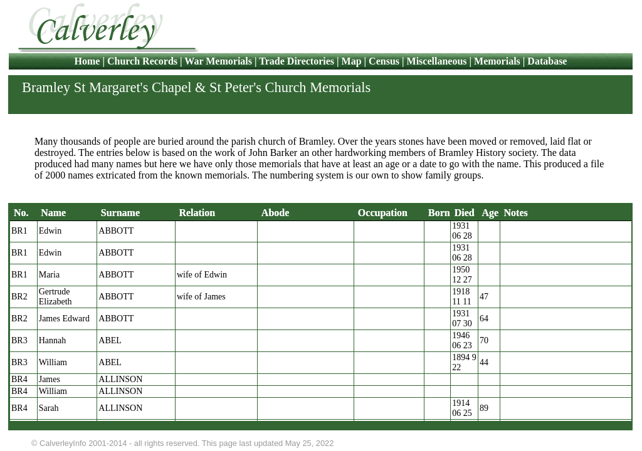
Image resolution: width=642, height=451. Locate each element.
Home (89, 61)
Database (547, 61)
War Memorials (218, 61)
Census (384, 61)
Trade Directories (296, 61)
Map (352, 61)
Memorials (497, 61)
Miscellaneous (437, 61)
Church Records (142, 61)
